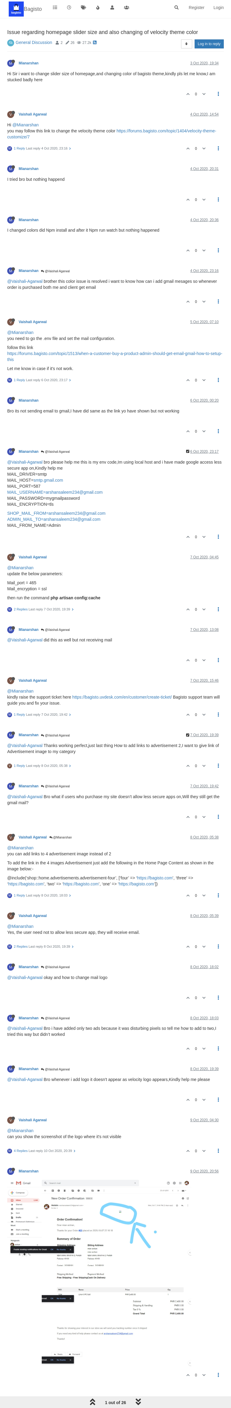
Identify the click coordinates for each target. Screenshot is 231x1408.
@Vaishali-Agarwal (24, 281)
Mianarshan (28, 63)
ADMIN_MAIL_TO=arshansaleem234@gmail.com (53, 519)
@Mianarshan (25, 124)
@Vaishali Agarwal (55, 271)
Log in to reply (209, 44)
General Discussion (34, 42)
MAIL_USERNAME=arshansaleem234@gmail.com (55, 492)
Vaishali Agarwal (33, 114)
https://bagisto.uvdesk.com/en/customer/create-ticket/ (122, 697)
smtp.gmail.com (48, 480)
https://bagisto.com (155, 877)
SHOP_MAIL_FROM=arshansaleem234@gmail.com (56, 513)
